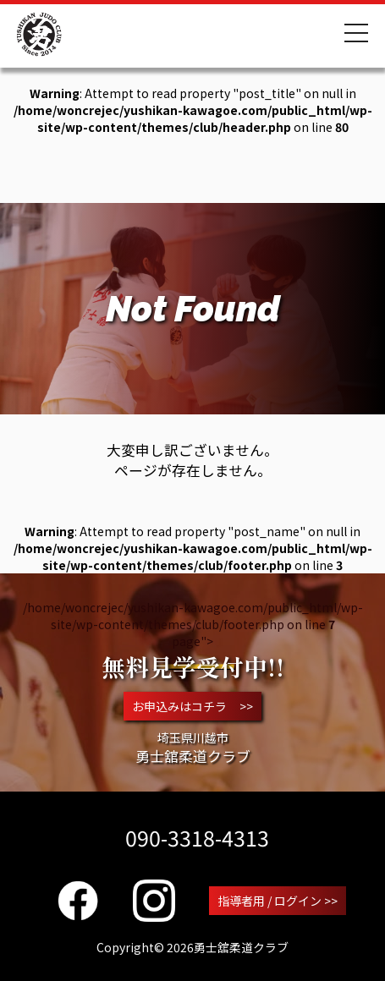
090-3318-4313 (197, 837)
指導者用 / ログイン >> (277, 900)
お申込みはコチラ (192, 706)
